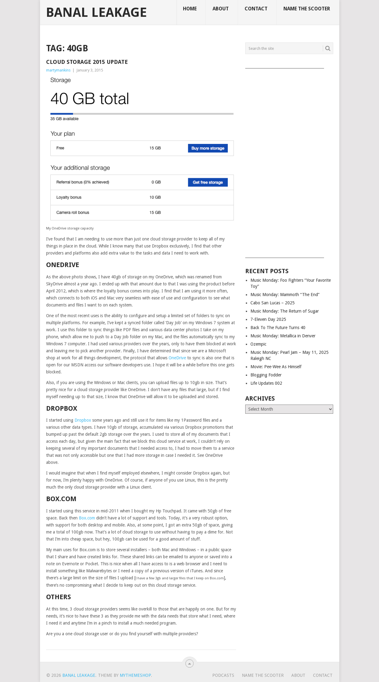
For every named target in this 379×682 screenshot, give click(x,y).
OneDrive (177, 357)
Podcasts (223, 675)
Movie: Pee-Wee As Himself (275, 366)
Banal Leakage (96, 12)
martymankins (58, 70)
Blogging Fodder (266, 374)
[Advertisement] (289, 161)
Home (190, 9)
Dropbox (83, 420)
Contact (256, 9)
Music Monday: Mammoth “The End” (284, 294)
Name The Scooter (306, 9)
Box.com (87, 517)
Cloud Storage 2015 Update (87, 62)
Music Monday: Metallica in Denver (282, 335)
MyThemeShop (135, 675)
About (221, 9)
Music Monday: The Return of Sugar (284, 311)
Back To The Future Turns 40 (277, 327)
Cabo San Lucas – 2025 (272, 302)
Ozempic (258, 344)
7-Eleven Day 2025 (268, 319)
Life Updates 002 (266, 383)
